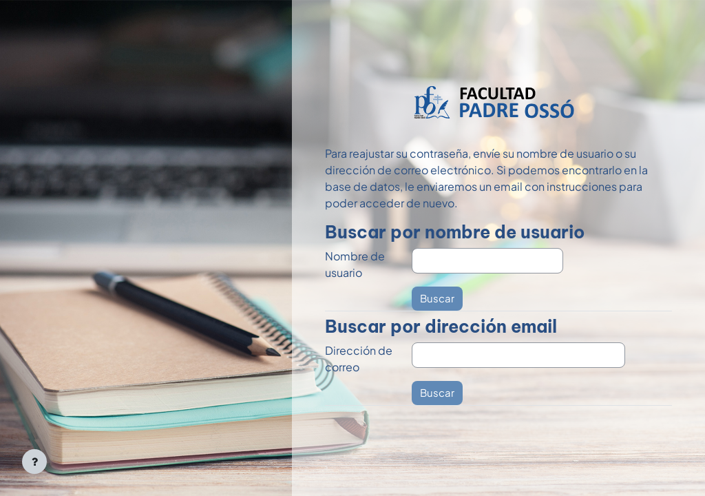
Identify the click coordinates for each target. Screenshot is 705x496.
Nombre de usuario (355, 264)
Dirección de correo (358, 358)
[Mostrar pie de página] (34, 461)
